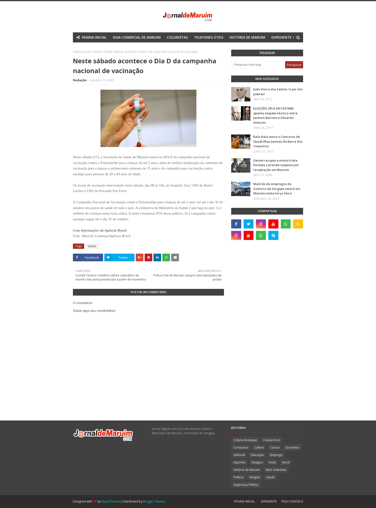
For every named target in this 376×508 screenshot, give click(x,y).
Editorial (239, 455)
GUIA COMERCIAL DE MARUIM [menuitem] (137, 37)
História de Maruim (247, 470)
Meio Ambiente (276, 470)
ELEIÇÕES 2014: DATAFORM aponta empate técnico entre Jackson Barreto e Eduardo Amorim (275, 115)
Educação (257, 455)
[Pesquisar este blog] (258, 64)
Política (238, 477)
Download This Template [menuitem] (219, 47)
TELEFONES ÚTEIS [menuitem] (208, 37)
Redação (80, 80)
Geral (285, 462)
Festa (272, 462)
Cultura (259, 447)
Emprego (276, 455)
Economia (292, 447)
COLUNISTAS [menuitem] (177, 37)
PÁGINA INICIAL (244, 501)
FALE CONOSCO (292, 501)
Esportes (240, 462)
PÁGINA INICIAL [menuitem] (94, 37)
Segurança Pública (246, 485)
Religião (254, 477)
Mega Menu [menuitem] (146, 47)
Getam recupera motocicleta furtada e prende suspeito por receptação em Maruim (276, 165)
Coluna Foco (271, 440)
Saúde (92, 246)
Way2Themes (110, 501)
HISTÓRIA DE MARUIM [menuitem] (247, 37)
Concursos (241, 447)
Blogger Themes (154, 501)
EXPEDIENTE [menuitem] (281, 37)
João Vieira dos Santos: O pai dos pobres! (278, 91)
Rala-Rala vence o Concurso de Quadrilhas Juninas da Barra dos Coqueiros (277, 141)
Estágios (257, 462)
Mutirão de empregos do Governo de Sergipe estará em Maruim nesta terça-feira (276, 188)
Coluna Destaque (245, 440)
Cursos (275, 447)
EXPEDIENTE (269, 501)
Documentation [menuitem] (175, 47)
